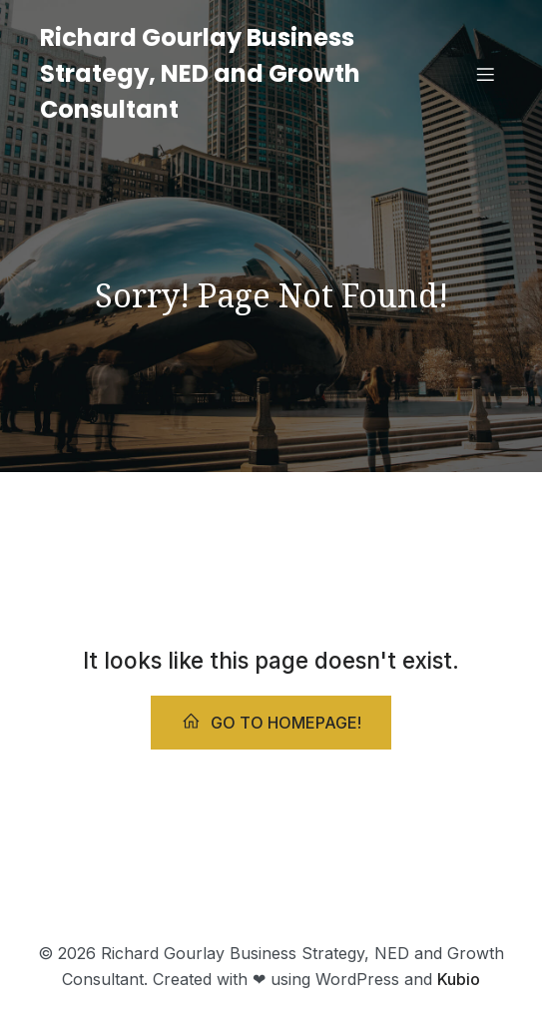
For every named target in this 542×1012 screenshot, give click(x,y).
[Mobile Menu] (485, 74)
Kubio (458, 979)
